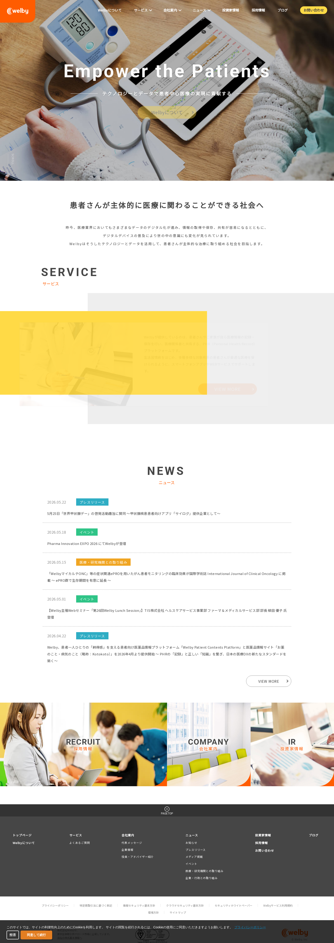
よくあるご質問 (79, 842)
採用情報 (261, 843)
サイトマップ (178, 912)
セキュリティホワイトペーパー (233, 905)
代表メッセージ (132, 842)
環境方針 (153, 912)
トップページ (22, 835)
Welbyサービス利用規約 (278, 905)
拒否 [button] (12, 935)
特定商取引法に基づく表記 (96, 905)
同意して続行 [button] (36, 935)
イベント (191, 864)
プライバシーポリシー (55, 905)
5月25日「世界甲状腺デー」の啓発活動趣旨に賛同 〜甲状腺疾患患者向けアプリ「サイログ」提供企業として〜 (134, 513)
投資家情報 (263, 835)
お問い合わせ (264, 850)
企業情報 (127, 850)
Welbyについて (24, 843)
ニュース (192, 835)
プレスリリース (196, 850)
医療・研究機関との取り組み (204, 871)
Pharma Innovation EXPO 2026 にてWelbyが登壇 (86, 543)
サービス (75, 835)
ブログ (313, 835)
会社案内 (128, 835)
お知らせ (191, 842)
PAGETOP (167, 813)
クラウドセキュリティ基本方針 (185, 905)
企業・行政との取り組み (202, 878)
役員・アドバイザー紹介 (138, 857)
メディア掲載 (194, 857)
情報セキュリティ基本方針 (139, 905)
